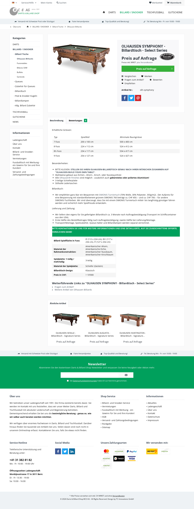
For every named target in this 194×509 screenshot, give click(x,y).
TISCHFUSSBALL (20, 112)
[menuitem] (175, 3)
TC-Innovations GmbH (125, 499)
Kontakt (16, 147)
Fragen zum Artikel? (133, 79)
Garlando (20, 77)
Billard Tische (21, 54)
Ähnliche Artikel (58, 303)
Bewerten (156, 79)
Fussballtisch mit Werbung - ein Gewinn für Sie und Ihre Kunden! (26, 165)
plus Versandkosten (145, 62)
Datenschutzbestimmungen (85, 380)
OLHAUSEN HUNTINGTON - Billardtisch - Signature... (133, 334)
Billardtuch (20, 91)
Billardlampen (22, 100)
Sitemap (106, 427)
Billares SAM (21, 68)
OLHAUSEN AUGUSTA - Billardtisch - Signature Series (99, 334)
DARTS (16, 44)
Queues (19, 81)
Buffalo (19, 72)
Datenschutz (154, 416)
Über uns (17, 144)
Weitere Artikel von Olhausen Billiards (72, 289)
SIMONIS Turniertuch (109, 194)
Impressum (153, 420)
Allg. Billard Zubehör (25, 105)
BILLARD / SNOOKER (23, 49)
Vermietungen (20, 158)
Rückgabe (107, 423)
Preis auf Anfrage (154, 68)
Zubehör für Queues (25, 86)
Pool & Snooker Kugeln (26, 95)
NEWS (16, 121)
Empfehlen (128, 83)
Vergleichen (129, 76)
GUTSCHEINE (19, 116)
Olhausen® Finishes (69, 177)
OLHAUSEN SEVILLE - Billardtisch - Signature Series (65, 334)
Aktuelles (152, 403)
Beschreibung (56, 120)
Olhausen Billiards (24, 59)
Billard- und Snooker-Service (23, 153)
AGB (104, 416)
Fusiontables (21, 63)
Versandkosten (119, 496)
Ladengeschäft (20, 140)
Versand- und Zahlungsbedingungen (24, 173)
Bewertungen (78, 120)
